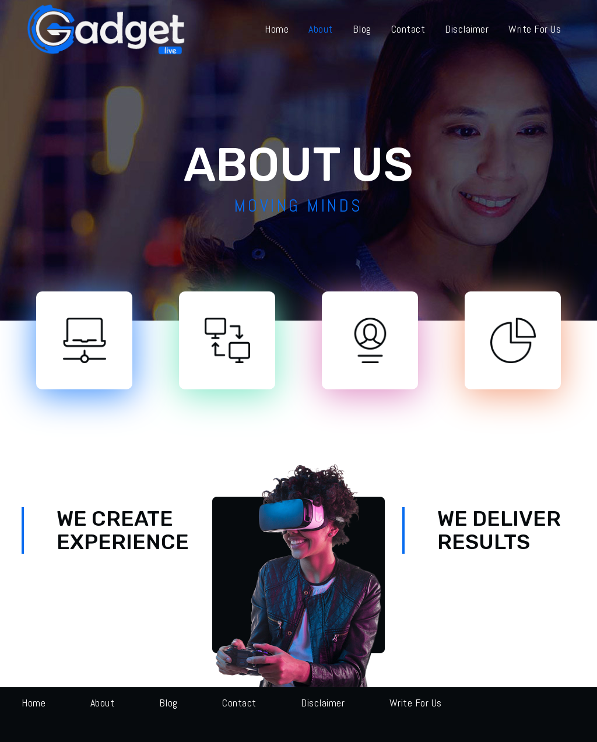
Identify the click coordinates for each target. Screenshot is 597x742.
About (102, 702)
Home (33, 702)
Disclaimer (323, 702)
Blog (168, 702)
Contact (239, 702)
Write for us (415, 702)
